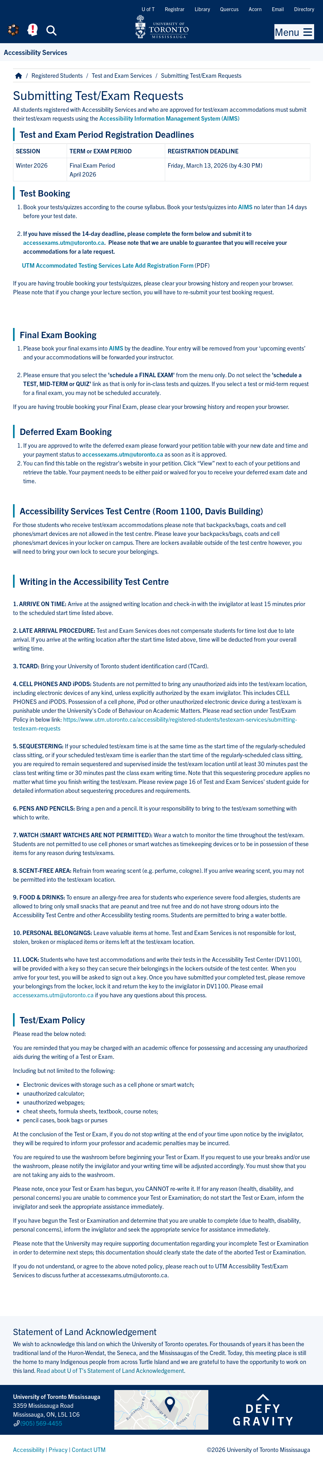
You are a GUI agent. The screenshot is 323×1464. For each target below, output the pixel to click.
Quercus (229, 9)
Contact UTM (89, 1449)
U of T (148, 9)
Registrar (175, 9)
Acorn (255, 9)
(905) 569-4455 (41, 1423)
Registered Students (57, 75)
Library (202, 9)
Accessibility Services (35, 52)
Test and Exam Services (122, 75)
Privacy (58, 1449)
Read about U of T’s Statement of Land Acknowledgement (110, 1370)
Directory (304, 9)
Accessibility (28, 1449)
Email (278, 9)
